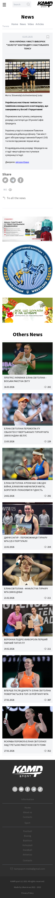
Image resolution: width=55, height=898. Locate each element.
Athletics (27, 854)
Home (14, 24)
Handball (27, 849)
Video (31, 24)
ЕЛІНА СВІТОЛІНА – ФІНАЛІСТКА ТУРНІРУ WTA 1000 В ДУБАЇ (26, 590)
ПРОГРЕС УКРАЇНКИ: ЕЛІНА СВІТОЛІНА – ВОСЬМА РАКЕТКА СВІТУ (25, 379)
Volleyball (27, 845)
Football (27, 831)
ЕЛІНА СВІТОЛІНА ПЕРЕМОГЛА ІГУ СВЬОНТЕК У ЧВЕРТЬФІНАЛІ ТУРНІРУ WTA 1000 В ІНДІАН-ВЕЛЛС (26, 432)
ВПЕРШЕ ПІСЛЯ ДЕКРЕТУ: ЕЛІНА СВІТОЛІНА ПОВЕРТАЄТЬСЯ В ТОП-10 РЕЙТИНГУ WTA (27, 692)
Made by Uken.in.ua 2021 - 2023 (27, 887)
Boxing (27, 835)
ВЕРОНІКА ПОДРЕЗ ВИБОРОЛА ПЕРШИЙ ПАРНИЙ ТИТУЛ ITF (26, 641)
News (23, 24)
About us (27, 812)
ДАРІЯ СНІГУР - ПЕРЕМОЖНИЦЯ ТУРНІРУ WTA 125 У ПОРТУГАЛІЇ (25, 539)
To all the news (16, 198)
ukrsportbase (22, 162)
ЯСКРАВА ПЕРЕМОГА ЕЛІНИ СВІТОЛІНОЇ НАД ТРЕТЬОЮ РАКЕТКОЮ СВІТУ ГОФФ (25, 743)
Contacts (27, 816)
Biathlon (27, 840)
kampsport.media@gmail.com (29, 868)
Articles (40, 24)
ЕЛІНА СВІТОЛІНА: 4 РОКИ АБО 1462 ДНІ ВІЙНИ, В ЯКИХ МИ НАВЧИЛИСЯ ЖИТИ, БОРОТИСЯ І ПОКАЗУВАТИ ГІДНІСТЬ (25, 486)
